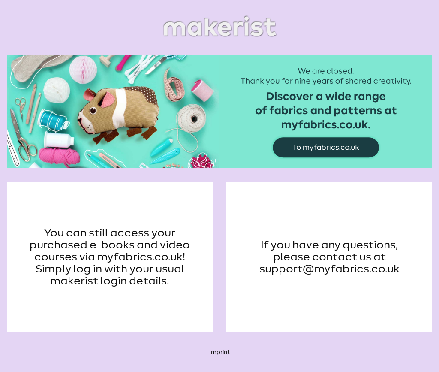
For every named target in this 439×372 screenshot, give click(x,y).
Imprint (219, 352)
